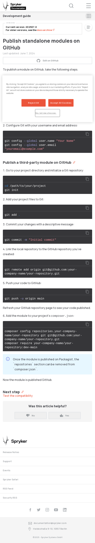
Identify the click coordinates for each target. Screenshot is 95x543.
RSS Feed (8, 488)
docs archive (46, 30)
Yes (64, 415)
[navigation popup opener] (88, 5)
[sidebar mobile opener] (88, 15)
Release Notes (11, 452)
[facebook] (30, 509)
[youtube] (56, 510)
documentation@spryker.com (47, 523)
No (30, 415)
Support (7, 461)
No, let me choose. (45, 113)
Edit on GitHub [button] (48, 60)
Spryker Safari (10, 479)
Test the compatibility (18, 396)
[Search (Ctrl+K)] (69, 5)
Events (6, 470)
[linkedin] (65, 510)
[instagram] (47, 510)
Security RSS (10, 497)
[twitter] (38, 510)
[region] (47, 98)
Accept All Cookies (61, 102)
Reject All (33, 102)
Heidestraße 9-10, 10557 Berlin (47, 529)
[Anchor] (73, 162)
